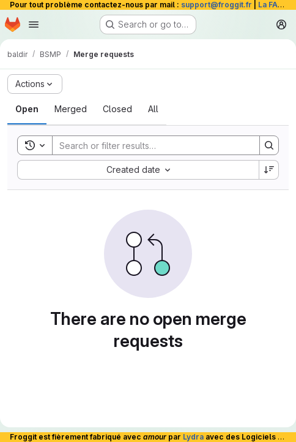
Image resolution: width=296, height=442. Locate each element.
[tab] (26, 109)
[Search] (149, 145)
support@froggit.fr (216, 4)
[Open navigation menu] (33, 24)
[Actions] (34, 84)
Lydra (193, 436)
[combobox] (138, 170)
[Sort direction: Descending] (269, 170)
